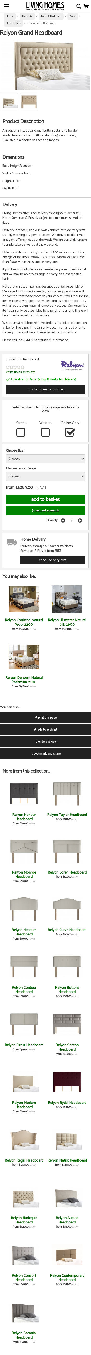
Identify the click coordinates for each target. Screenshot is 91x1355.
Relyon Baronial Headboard (24, 1335)
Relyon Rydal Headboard (67, 1103)
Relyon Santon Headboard (67, 1047)
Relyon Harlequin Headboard (24, 1220)
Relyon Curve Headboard (67, 930)
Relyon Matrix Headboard (67, 1160)
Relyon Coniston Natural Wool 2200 (24, 622)
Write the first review (20, 372)
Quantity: (52, 520)
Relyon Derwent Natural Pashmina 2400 (24, 680)
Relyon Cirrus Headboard (24, 1045)
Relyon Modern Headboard (24, 1105)
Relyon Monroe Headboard (24, 874)
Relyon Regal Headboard (24, 1160)
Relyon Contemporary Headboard (67, 1278)
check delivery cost (52, 560)
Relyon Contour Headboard (24, 990)
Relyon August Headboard (67, 1220)
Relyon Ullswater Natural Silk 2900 (67, 622)
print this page (46, 717)
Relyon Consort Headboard (24, 1278)
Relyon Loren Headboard (67, 872)
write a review (45, 741)
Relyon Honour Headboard (24, 817)
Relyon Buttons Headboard (67, 990)
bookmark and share (46, 753)
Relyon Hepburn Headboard (24, 932)
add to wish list (45, 729)
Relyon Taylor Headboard (67, 815)
